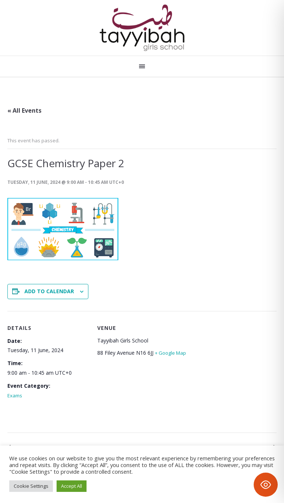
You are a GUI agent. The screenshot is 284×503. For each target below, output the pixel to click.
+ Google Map (170, 353)
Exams (14, 395)
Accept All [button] (71, 486)
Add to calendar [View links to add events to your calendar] (49, 291)
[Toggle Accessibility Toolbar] (265, 484)
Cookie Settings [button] (31, 486)
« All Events (24, 110)
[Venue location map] (226, 373)
